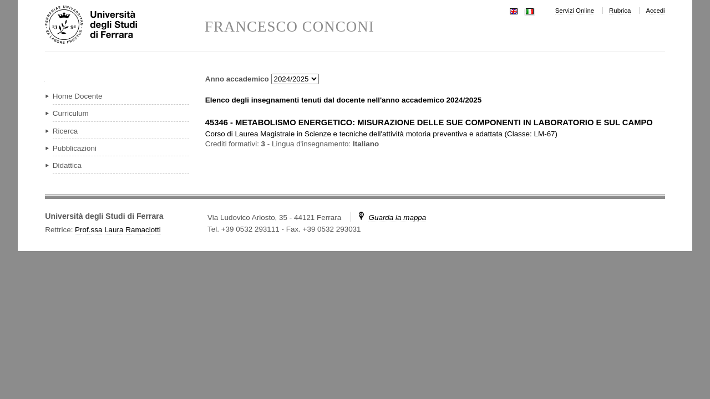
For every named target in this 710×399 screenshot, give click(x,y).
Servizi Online (574, 10)
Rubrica (620, 10)
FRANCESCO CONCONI (289, 26)
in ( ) (381, 134)
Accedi (655, 10)
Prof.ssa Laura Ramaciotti (118, 230)
